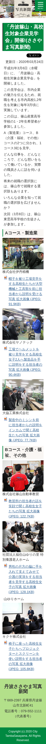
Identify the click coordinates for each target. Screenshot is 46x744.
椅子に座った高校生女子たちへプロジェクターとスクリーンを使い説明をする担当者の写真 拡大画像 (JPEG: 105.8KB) (25, 656)
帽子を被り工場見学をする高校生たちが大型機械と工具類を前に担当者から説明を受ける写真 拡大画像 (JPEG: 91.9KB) (25, 291)
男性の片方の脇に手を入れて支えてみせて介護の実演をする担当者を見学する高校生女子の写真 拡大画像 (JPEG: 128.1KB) (25, 579)
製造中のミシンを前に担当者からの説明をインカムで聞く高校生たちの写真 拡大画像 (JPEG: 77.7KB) (25, 430)
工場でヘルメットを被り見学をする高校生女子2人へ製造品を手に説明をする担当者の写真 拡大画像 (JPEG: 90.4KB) (25, 362)
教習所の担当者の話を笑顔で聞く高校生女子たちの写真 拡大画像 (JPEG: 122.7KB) (25, 508)
